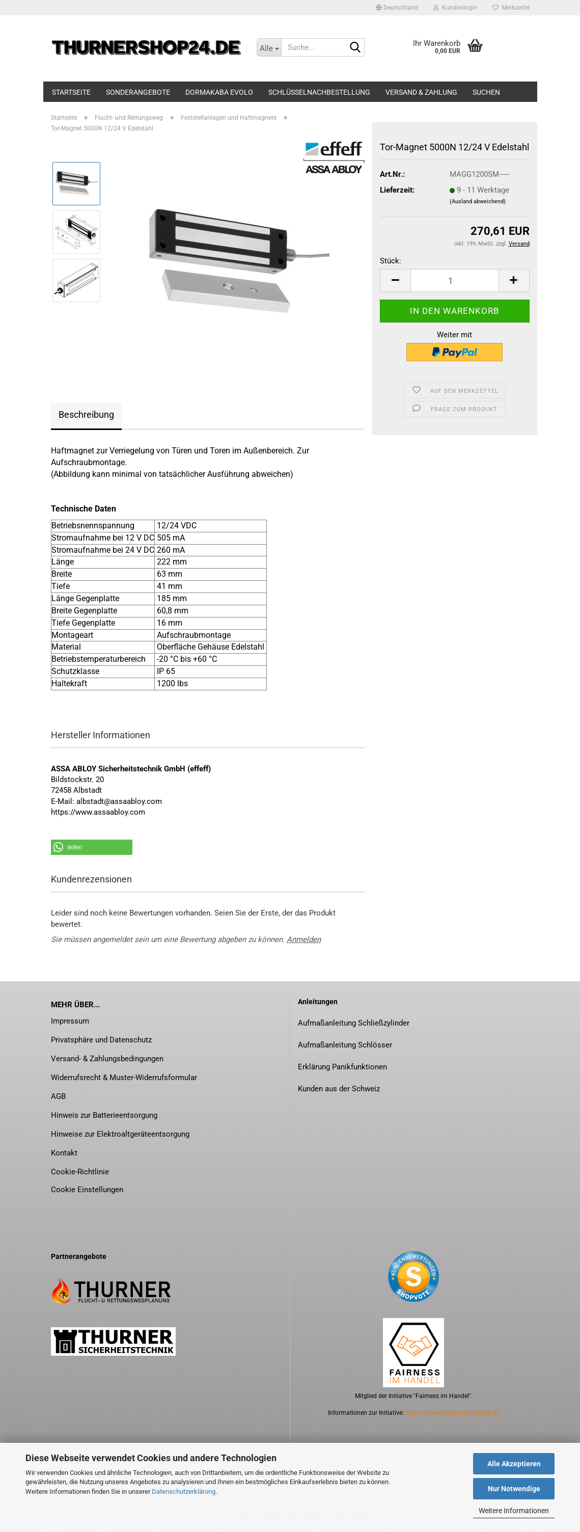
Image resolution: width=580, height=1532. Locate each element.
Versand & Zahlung (421, 92)
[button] (397, 7)
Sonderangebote (138, 92)
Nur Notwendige (514, 1489)
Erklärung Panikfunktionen (342, 1066)
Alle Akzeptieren (514, 1464)
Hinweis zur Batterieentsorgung (104, 1115)
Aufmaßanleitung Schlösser (345, 1045)
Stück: (390, 260)
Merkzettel (511, 7)
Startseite (71, 92)
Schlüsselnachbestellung (319, 92)
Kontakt (64, 1153)
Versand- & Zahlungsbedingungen (107, 1058)
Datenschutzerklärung (183, 1491)
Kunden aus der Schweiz (339, 1088)
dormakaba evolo (219, 92)
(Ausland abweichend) (478, 201)
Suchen (486, 92)
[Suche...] (269, 47)
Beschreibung (86, 414)
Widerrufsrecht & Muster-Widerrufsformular (124, 1077)
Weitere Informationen (514, 1511)
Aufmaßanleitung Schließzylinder (353, 1023)
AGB (58, 1096)
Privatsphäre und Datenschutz (101, 1039)
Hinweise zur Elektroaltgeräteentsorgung (120, 1134)
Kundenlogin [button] (455, 7)
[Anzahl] (454, 280)
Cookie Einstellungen (87, 1189)
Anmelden (304, 939)
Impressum (70, 1021)
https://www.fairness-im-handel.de (452, 1412)
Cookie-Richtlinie (80, 1171)
